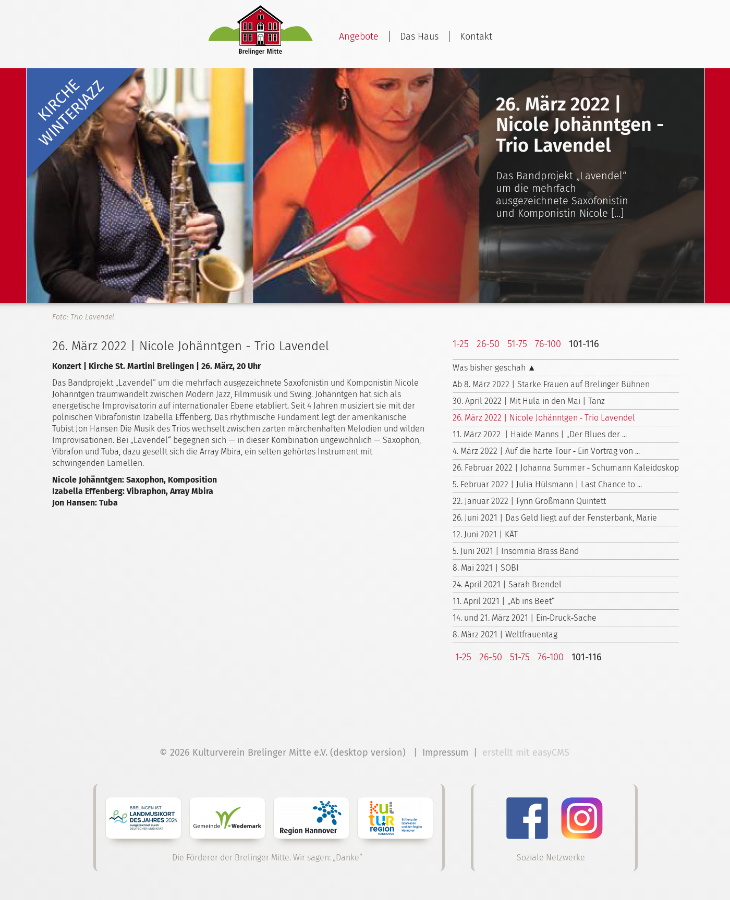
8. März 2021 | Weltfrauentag (505, 634)
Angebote (359, 36)
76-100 (548, 344)
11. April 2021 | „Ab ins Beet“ (504, 601)
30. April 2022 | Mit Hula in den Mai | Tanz (529, 401)
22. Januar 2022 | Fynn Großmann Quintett (529, 501)
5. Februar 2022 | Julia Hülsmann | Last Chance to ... (547, 484)
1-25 (461, 344)
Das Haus (419, 36)
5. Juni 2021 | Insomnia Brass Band (516, 551)
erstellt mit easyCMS (527, 752)
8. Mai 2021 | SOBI (486, 568)
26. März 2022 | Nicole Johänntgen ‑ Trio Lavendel (544, 418)
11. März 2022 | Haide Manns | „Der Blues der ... (540, 434)
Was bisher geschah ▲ (494, 368)
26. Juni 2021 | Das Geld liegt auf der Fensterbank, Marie (555, 518)
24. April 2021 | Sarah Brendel (507, 584)
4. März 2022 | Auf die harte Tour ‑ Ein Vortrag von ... (546, 451)
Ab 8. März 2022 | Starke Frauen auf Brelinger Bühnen (551, 384)
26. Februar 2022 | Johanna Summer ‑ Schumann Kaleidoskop (566, 468)
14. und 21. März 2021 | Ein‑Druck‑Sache (525, 618)
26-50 (488, 344)
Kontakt (476, 36)
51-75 (517, 344)
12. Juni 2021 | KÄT (485, 534)
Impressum (445, 752)
